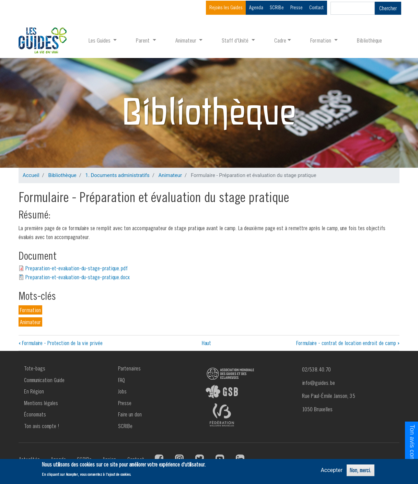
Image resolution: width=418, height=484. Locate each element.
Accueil (31, 175)
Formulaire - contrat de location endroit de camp (347, 342)
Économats (35, 414)
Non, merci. (360, 470)
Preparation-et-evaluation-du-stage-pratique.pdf (76, 268)
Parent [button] (143, 40)
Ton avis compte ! (41, 426)
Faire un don (130, 414)
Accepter (331, 470)
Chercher (388, 8)
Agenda (256, 7)
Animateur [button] (186, 40)
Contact (316, 7)
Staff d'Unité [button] (236, 40)
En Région (34, 391)
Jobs (122, 391)
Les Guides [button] (100, 40)
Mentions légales (41, 403)
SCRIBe (277, 7)
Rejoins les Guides (226, 7)
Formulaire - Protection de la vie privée (61, 342)
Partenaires (129, 368)
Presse (296, 7)
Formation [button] (321, 40)
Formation (30, 310)
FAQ (121, 380)
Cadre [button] (280, 40)
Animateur (170, 175)
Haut (206, 342)
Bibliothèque (369, 40)
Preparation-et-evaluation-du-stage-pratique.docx (77, 277)
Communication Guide (44, 380)
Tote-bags (34, 368)
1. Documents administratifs (117, 175)
